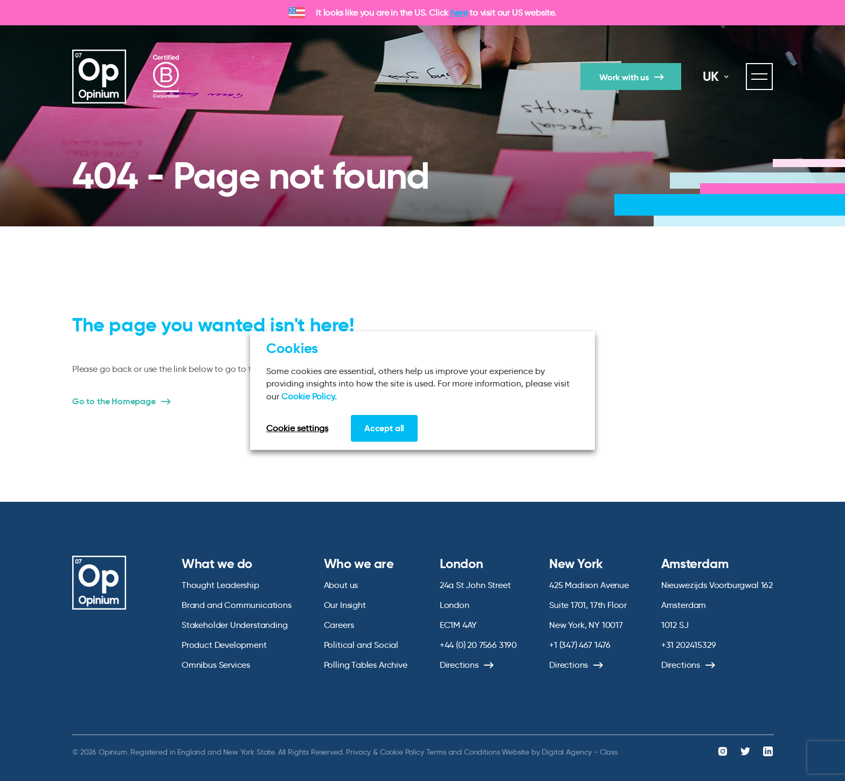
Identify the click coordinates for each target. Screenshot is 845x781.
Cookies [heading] (292, 347)
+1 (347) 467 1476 (580, 645)
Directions (459, 665)
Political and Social (361, 645)
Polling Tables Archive (365, 665)
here (459, 13)
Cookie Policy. (309, 396)
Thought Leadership (220, 585)
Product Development (224, 645)
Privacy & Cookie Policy (385, 752)
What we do (217, 564)
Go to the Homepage (114, 401)
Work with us (624, 77)
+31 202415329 (688, 645)
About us (341, 585)
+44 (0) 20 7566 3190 (478, 645)
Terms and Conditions (463, 752)
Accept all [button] (384, 428)
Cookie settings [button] (297, 428)
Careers (339, 625)
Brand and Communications (237, 605)
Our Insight (345, 605)
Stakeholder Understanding (235, 625)
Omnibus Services (216, 665)
